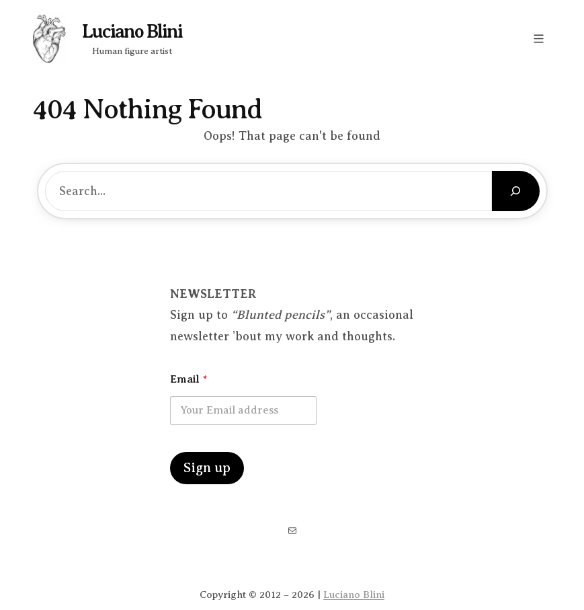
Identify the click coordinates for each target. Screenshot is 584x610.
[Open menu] (539, 39)
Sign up (207, 467)
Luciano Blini (132, 31)
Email (188, 379)
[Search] (516, 191)
